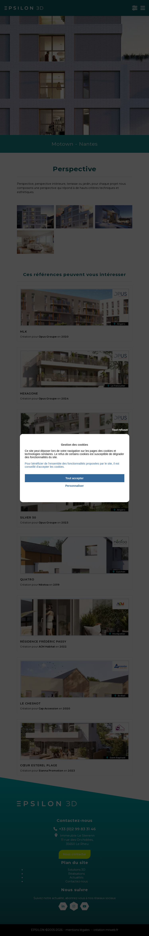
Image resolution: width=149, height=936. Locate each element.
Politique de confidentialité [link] (74, 491)
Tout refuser (120, 429)
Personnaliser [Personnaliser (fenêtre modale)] (74, 485)
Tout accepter (74, 478)
